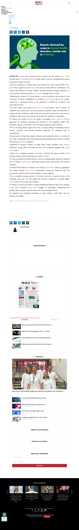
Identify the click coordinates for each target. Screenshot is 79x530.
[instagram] (10, 21)
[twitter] (10, 20)
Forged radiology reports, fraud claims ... (35, 416)
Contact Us (12, 17)
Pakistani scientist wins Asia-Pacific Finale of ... (37, 343)
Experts (21, 76)
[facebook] (32, 509)
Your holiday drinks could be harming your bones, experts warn (31, 496)
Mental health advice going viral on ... (34, 403)
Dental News (13, 15)
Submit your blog (6, 8)
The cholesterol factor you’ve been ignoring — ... (38, 336)
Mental (67, 85)
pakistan (41, 199)
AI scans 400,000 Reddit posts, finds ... (34, 397)
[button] (72, 490)
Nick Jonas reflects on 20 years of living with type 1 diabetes (47, 496)
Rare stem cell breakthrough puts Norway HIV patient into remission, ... (38, 390)
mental (62, 76)
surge (26, 199)
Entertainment (6, 12)
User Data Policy (48, 507)
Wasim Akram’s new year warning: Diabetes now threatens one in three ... (16, 497)
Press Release (14, 28)
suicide (21, 79)
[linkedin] (10, 22)
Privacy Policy (29, 507)
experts (17, 199)
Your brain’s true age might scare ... (34, 409)
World (3, 9)
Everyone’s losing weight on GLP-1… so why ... (36, 330)
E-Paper (4, 14)
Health (12, 87)
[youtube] (10, 23)
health (67, 76)
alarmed (22, 199)
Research (4, 11)
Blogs (3, 7)
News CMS (39, 515)
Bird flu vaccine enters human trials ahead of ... (37, 323)
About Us (12, 16)
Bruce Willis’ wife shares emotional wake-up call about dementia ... (63, 496)
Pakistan (32, 79)
